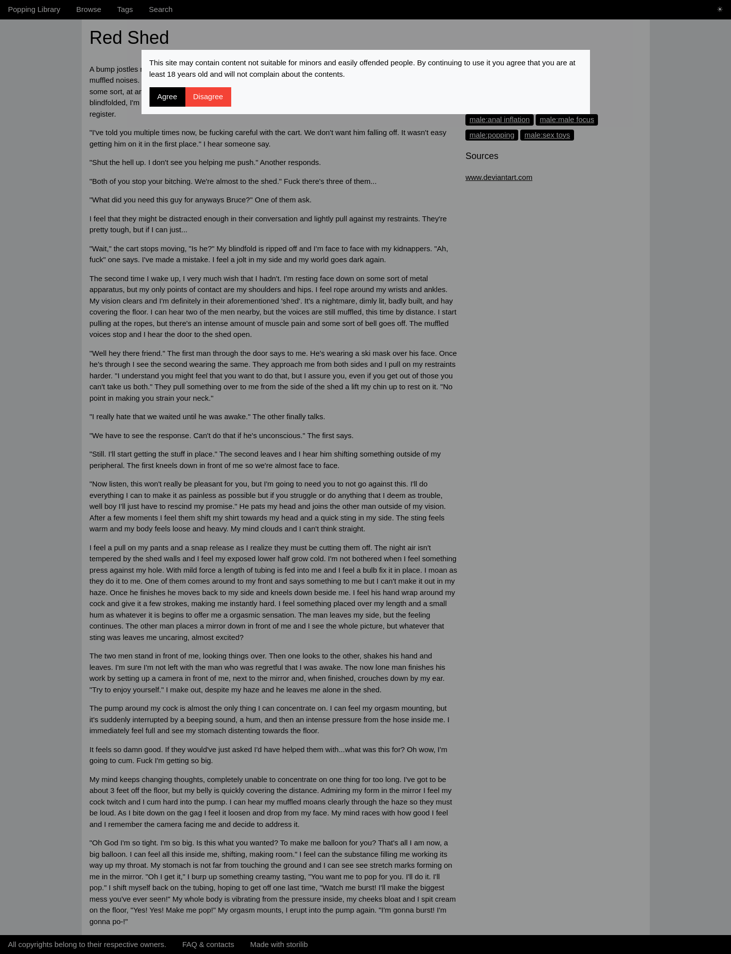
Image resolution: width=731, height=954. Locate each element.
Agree (167, 96)
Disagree (208, 96)
